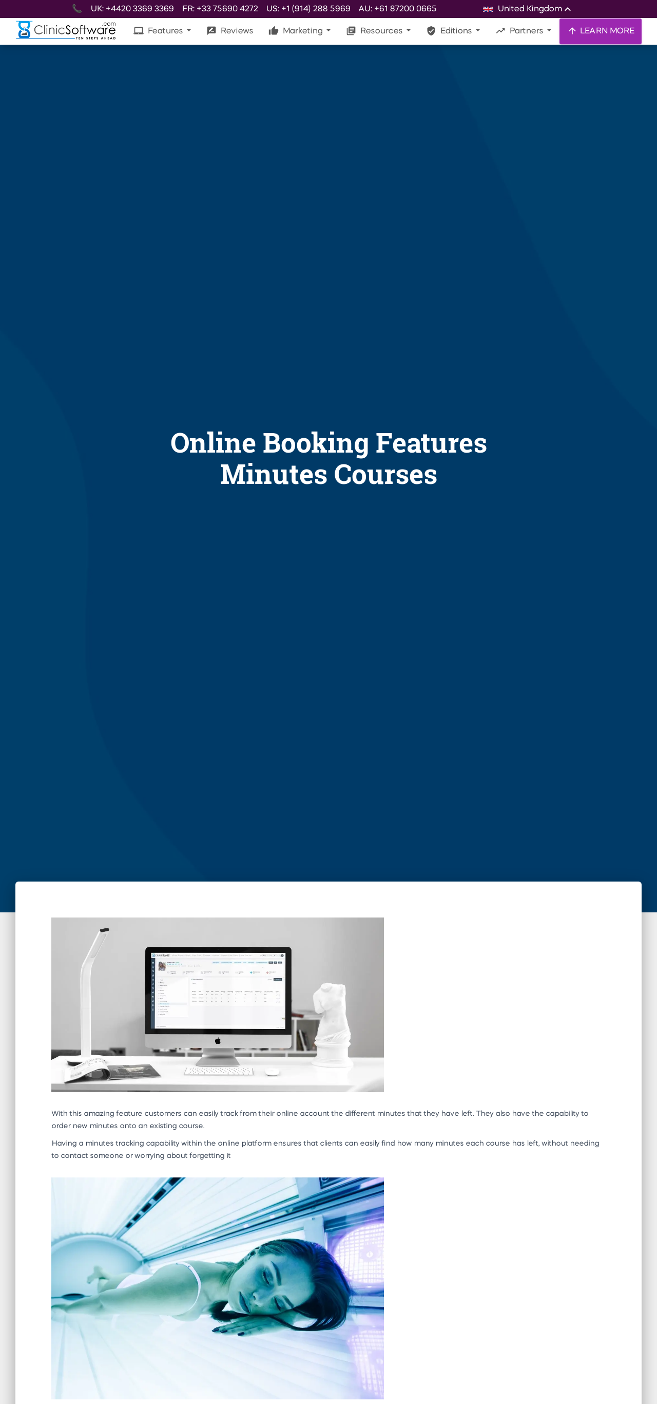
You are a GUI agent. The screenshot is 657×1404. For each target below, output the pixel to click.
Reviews (229, 31)
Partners (520, 31)
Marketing (296, 31)
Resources (375, 31)
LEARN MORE (600, 31)
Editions (450, 31)
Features (159, 31)
